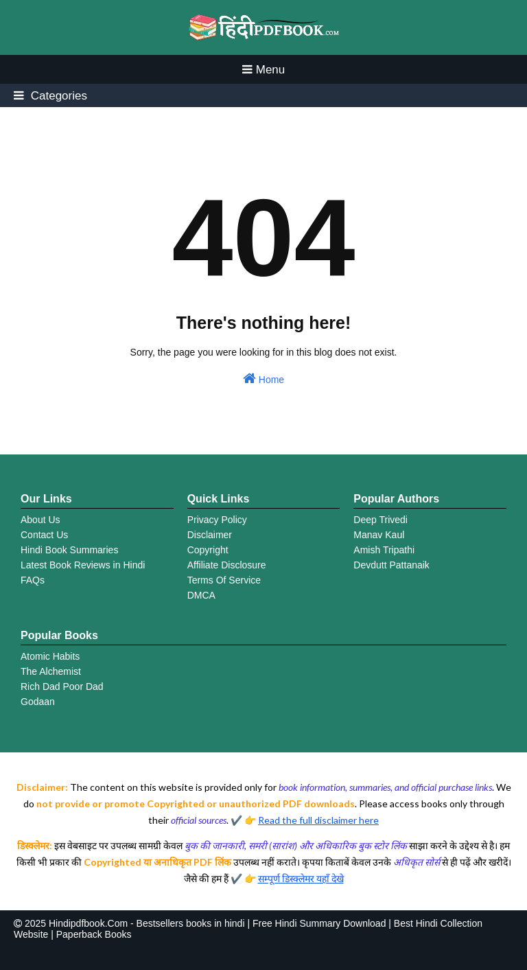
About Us (40, 519)
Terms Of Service (224, 580)
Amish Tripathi (383, 549)
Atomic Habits (50, 656)
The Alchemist (51, 671)
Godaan (38, 701)
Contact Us (44, 534)
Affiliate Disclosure (226, 564)
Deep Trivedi (380, 519)
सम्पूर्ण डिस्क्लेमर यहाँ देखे (301, 878)
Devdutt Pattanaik (391, 564)
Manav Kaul (378, 534)
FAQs (33, 580)
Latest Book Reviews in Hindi (83, 564)
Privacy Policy (217, 519)
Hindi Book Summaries (69, 549)
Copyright (208, 549)
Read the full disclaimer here (318, 820)
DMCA (201, 595)
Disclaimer (209, 534)
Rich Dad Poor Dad (62, 686)
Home (263, 378)
